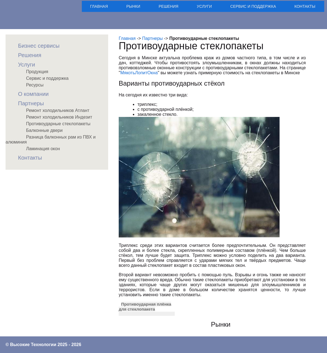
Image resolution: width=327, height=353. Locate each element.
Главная (99, 6)
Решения (168, 6)
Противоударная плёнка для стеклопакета (145, 306)
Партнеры (152, 38)
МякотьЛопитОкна (139, 72)
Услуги (204, 6)
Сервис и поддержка (253, 6)
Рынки (133, 6)
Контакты (304, 6)
